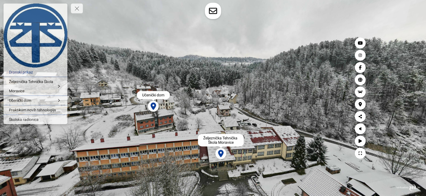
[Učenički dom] (35, 100)
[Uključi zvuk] (415, 128)
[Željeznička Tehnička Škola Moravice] (35, 86)
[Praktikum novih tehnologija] (35, 110)
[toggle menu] (77, 8)
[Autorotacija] (415, 141)
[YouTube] (415, 43)
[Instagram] (415, 55)
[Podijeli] (415, 116)
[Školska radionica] (35, 119)
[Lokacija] (415, 104)
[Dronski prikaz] (35, 72)
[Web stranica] (415, 79)
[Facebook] (415, 67)
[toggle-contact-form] (213, 11)
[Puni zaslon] (415, 153)
